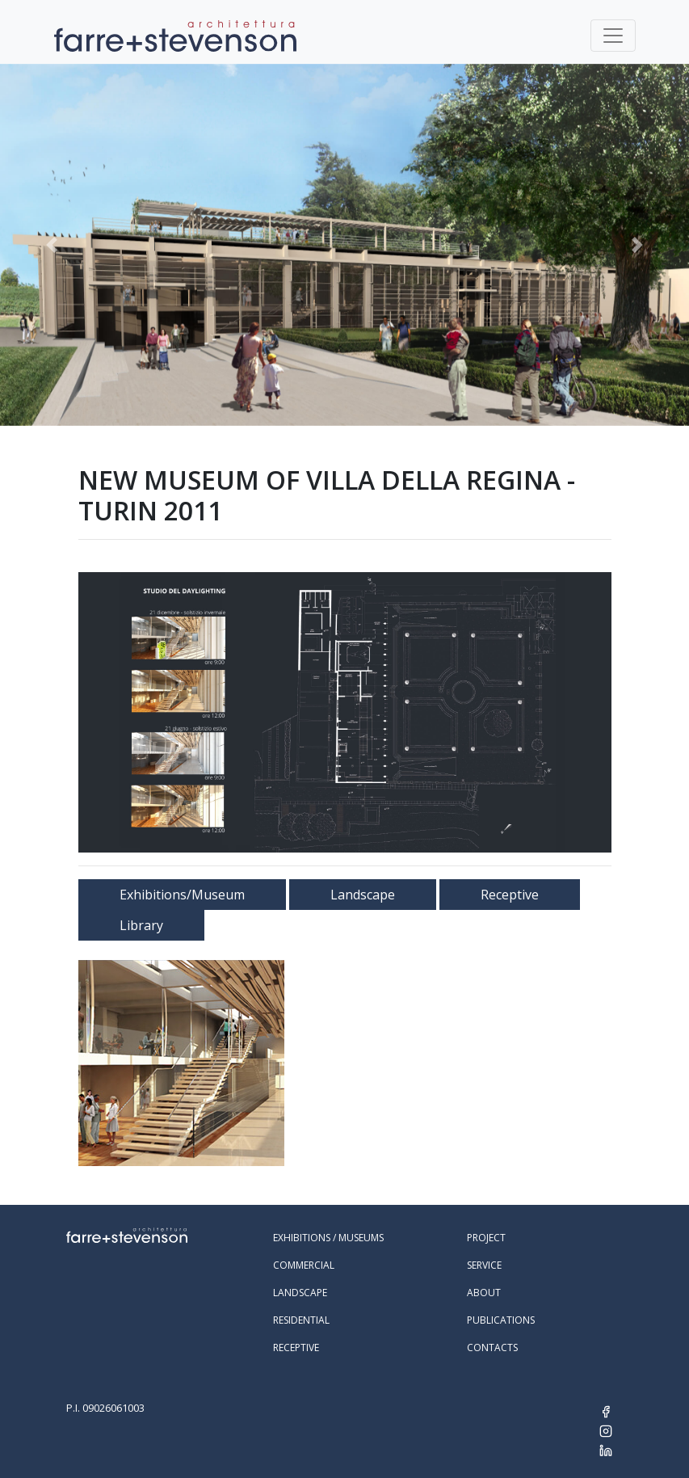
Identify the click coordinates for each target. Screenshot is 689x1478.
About (484, 1292)
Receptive (510, 894)
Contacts (492, 1347)
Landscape (362, 894)
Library (141, 925)
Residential (301, 1320)
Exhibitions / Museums (328, 1237)
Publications (501, 1320)
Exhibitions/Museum (182, 894)
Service (484, 1265)
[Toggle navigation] (613, 35)
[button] (51, 245)
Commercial (303, 1265)
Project (486, 1237)
